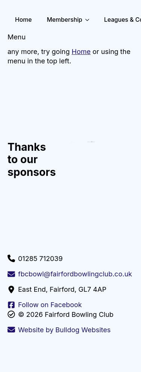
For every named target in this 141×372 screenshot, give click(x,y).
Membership (64, 19)
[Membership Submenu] (89, 19)
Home (23, 19)
